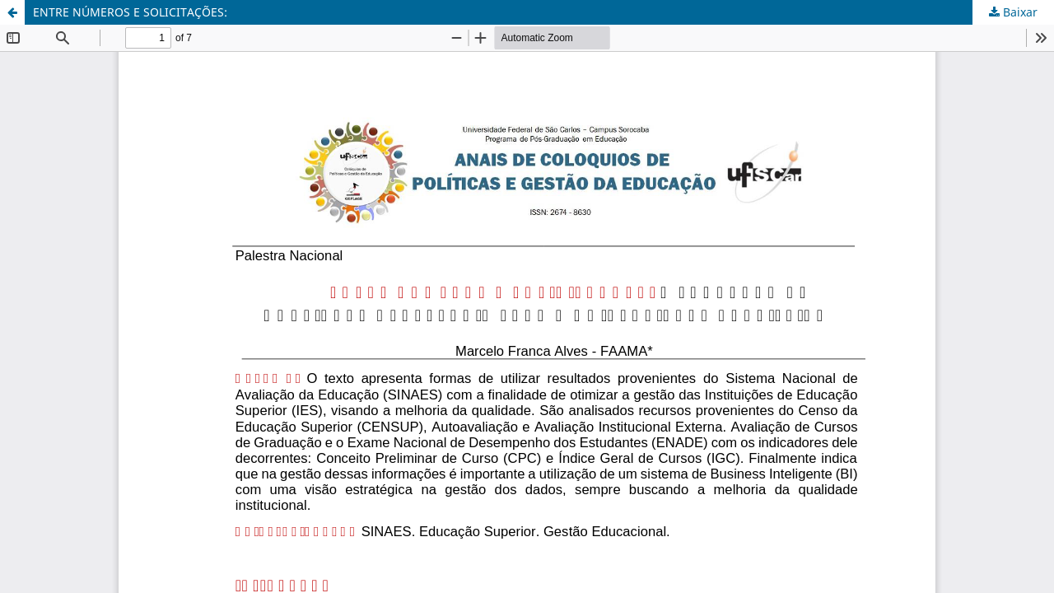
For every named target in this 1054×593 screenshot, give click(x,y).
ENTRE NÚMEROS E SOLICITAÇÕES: (130, 12)
